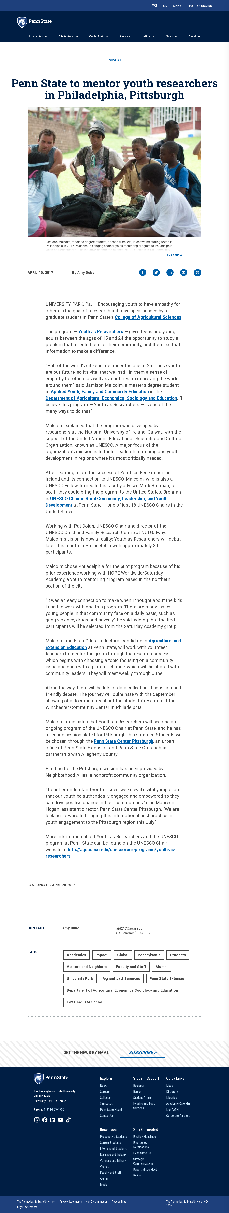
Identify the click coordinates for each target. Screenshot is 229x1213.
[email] (183, 273)
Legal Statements (27, 1207)
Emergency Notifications (141, 1145)
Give (166, 6)
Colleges (105, 1098)
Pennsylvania (149, 955)
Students (178, 955)
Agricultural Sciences (121, 978)
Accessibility (119, 1201)
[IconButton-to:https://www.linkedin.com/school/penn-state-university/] (53, 1120)
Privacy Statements (71, 1201)
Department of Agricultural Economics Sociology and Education (122, 990)
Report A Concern (199, 6)
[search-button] (155, 6)
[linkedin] (170, 273)
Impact (114, 60)
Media (103, 1185)
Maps (169, 1086)
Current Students (110, 1143)
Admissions (66, 36)
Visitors (104, 1167)
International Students (113, 1148)
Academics (36, 36)
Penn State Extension (168, 978)
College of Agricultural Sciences (148, 317)
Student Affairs (142, 1098)
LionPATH (172, 1110)
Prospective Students (113, 1137)
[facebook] (142, 273)
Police (137, 1175)
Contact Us (107, 1116)
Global (122, 955)
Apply (177, 6)
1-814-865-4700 (54, 1109)
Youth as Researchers (101, 331)
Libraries (171, 1098)
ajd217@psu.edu (129, 928)
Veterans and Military (113, 1160)
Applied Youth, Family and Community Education (100, 391)
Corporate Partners (178, 1116)
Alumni (162, 967)
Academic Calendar (178, 1103)
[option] (49, 1109)
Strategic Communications (143, 1161)
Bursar (137, 1092)
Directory (172, 1092)
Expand (172, 255)
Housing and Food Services (144, 1106)
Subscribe (141, 1052)
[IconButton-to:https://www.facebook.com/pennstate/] (45, 1120)
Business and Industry (113, 1155)
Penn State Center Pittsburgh (123, 741)
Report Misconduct (145, 1169)
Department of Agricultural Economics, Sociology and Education (111, 398)
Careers (105, 1092)
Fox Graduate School (85, 1002)
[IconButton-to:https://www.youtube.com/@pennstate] (60, 1120)
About (192, 36)
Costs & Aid (96, 36)
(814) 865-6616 (147, 933)
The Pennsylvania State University (36, 1201)
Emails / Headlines (144, 1137)
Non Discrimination (97, 1201)
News (169, 36)
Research (126, 36)
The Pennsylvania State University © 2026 (187, 1203)
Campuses (106, 1103)
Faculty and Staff (131, 967)
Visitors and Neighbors (87, 967)
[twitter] (156, 273)
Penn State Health (111, 1110)
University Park (80, 978)
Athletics (149, 36)
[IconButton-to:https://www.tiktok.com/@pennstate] (68, 1120)
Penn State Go (142, 1153)
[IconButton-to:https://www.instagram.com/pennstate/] (37, 1120)
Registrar (138, 1086)
